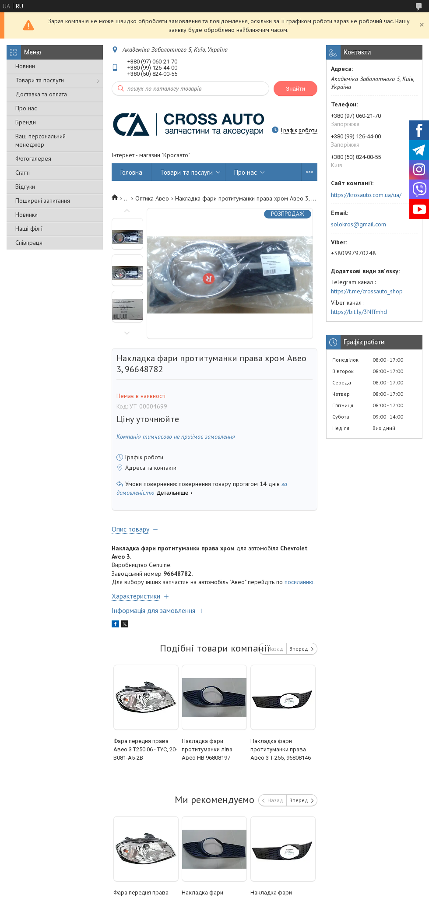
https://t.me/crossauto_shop (367, 291)
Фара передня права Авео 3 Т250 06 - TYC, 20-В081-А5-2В (145, 749)
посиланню (299, 582)
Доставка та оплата (41, 94)
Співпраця (28, 243)
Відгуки (25, 186)
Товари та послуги (39, 80)
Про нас (26, 108)
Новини (25, 66)
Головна (131, 172)
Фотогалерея (33, 158)
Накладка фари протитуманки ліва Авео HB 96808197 (207, 749)
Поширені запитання (42, 200)
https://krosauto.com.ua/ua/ (366, 195)
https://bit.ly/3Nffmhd (359, 312)
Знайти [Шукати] (295, 88)
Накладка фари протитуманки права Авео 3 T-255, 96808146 (280, 749)
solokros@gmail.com (358, 224)
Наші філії (28, 228)
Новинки (26, 214)
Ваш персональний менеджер (40, 140)
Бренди (25, 122)
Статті (22, 172)
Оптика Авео (152, 198)
